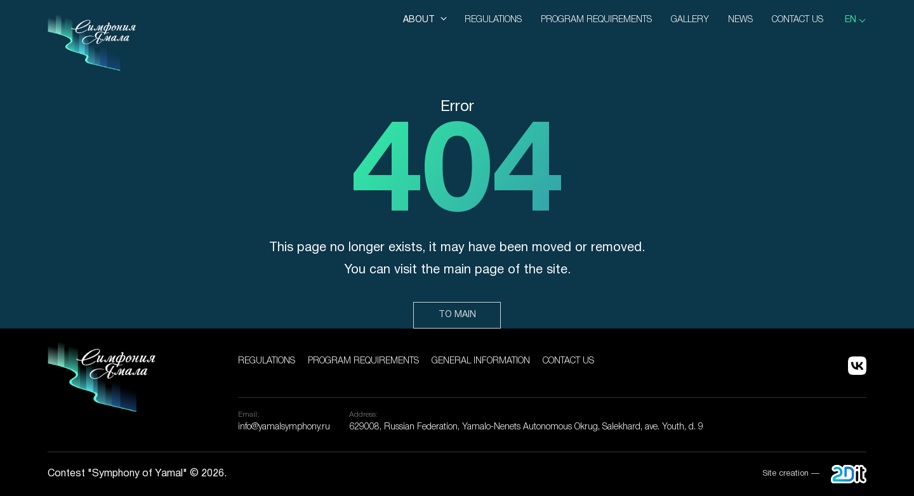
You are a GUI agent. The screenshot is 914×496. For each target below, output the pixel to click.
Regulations (493, 20)
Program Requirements (596, 20)
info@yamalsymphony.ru (284, 427)
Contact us (797, 20)
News (740, 20)
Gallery (690, 20)
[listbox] (855, 20)
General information (481, 361)
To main (457, 315)
